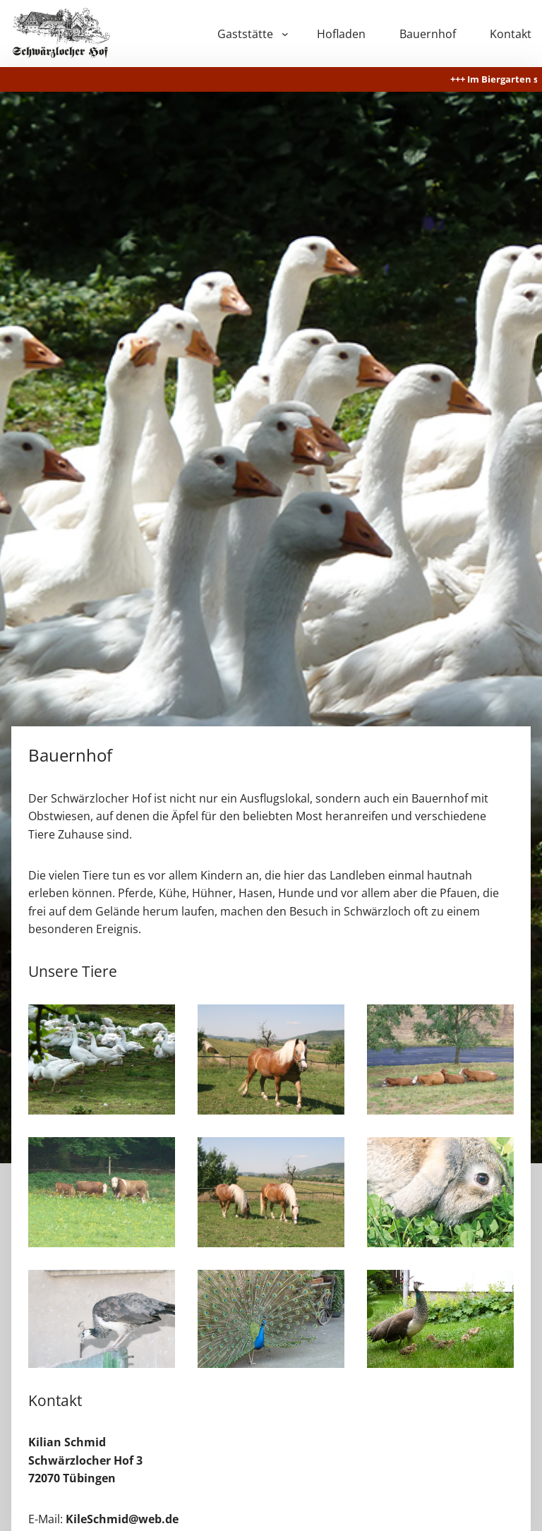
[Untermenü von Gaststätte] (285, 33)
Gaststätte (245, 34)
